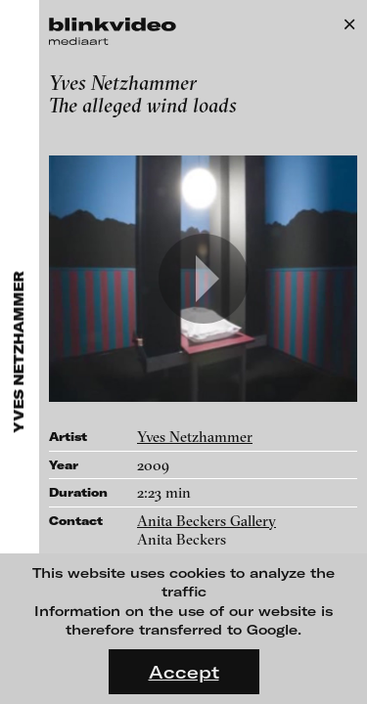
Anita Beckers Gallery (206, 520)
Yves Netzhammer (194, 436)
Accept (184, 671)
